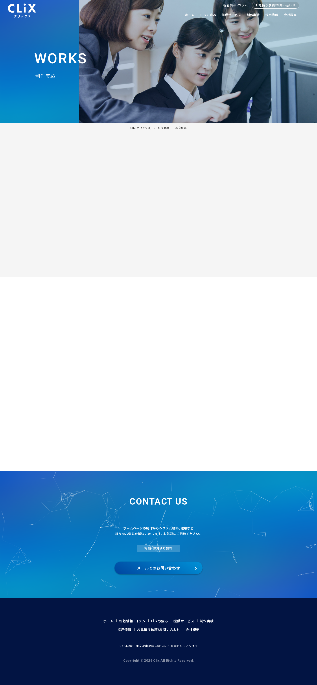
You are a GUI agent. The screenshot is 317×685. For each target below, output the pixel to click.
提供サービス (231, 15)
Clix (22, 10)
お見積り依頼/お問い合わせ (275, 5)
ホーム (190, 15)
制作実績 (253, 15)
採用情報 (271, 15)
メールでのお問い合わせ (158, 568)
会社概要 (290, 15)
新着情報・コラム (235, 5)
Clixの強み (208, 15)
